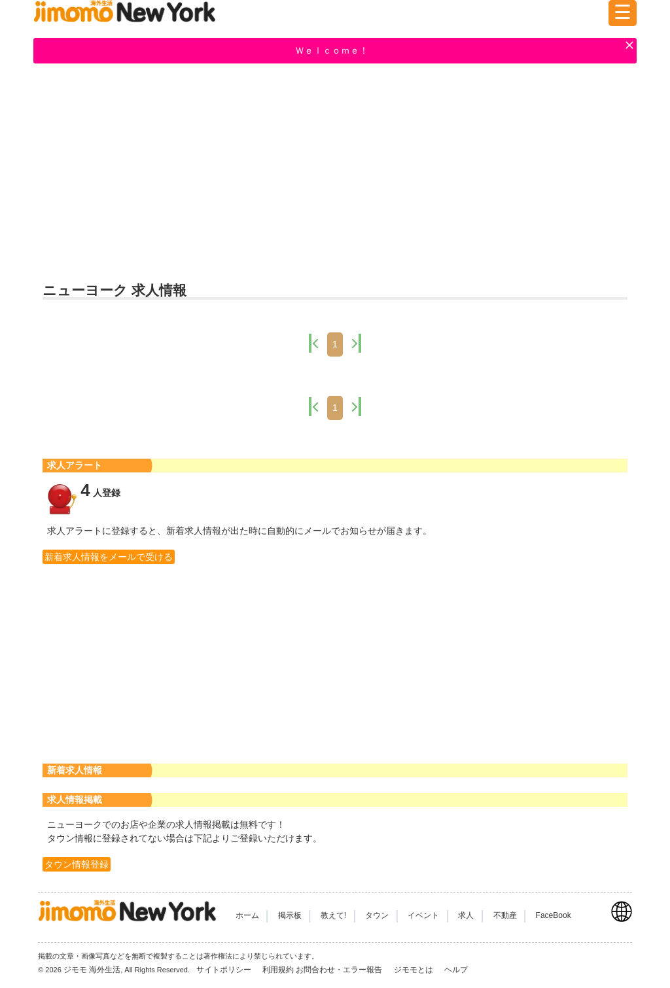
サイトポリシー (224, 969)
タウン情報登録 (76, 864)
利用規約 (278, 969)
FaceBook (553, 915)
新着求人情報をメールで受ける (108, 557)
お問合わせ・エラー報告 (340, 969)
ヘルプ (456, 969)
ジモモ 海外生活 (91, 969)
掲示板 (290, 915)
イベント (423, 915)
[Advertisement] (335, 170)
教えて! (333, 915)
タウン (377, 915)
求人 (466, 915)
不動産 (505, 915)
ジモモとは (414, 969)
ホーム (247, 915)
